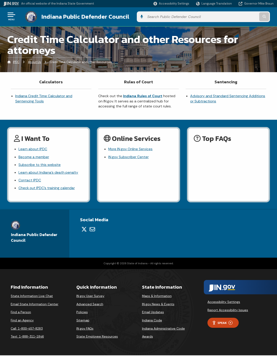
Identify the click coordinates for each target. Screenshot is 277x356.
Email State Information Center (34, 305)
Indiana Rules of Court (142, 95)
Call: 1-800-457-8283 (27, 329)
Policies (82, 313)
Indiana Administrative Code (163, 329)
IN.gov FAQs (84, 329)
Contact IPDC (29, 180)
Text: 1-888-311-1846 (27, 337)
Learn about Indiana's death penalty (48, 172)
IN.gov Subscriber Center (128, 156)
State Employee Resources (97, 337)
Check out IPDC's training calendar (46, 188)
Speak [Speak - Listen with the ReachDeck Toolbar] (222, 323)
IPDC (16, 61)
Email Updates (153, 313)
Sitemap (82, 321)
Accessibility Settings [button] (223, 302)
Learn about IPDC (32, 148)
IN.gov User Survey (90, 297)
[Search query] (243, 16)
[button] (171, 3)
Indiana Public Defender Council (81, 16)
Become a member (33, 156)
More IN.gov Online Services (130, 148)
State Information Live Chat (32, 297)
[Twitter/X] (84, 230)
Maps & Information (157, 297)
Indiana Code (152, 321)
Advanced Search (89, 305)
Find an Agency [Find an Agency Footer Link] (22, 321)
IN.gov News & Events (158, 305)
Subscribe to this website (39, 164)
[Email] (92, 230)
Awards (147, 337)
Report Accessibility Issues (227, 311)
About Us (34, 61)
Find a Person (21, 313)
